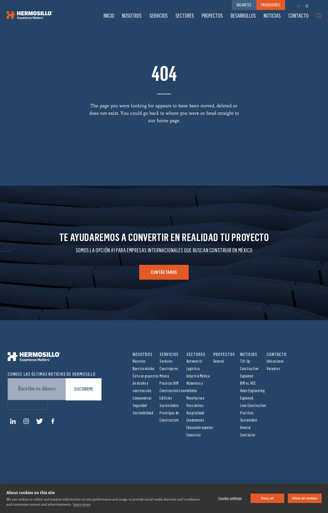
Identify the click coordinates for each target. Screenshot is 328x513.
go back (151, 113)
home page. (168, 120)
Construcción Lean (173, 390)
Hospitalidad (195, 413)
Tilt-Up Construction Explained (249, 369)
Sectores (184, 15)
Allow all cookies (305, 498)
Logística (193, 368)
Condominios (195, 420)
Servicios (158, 15)
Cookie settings (230, 498)
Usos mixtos (195, 405)
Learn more (81, 504)
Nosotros (132, 15)
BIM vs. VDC (248, 383)
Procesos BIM (169, 383)
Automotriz (194, 361)
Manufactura (195, 398)
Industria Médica (198, 376)
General (218, 361)
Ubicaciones (275, 361)
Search (318, 15)
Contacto (298, 15)
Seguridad (140, 405)
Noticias (272, 15)
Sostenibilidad (143, 413)
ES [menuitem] (307, 6)
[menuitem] (298, 6)
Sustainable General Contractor (248, 427)
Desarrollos (243, 15)
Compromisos (142, 398)
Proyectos (212, 15)
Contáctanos (164, 272)
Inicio (109, 15)
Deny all (267, 498)
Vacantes (273, 368)
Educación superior (199, 427)
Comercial (193, 435)
